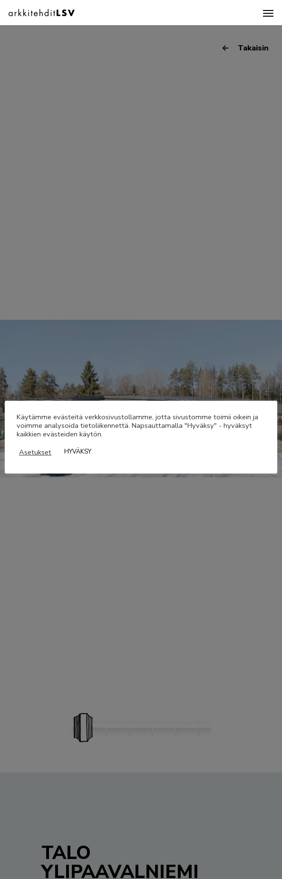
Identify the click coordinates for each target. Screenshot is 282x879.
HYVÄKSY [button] (77, 451)
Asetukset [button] (35, 452)
